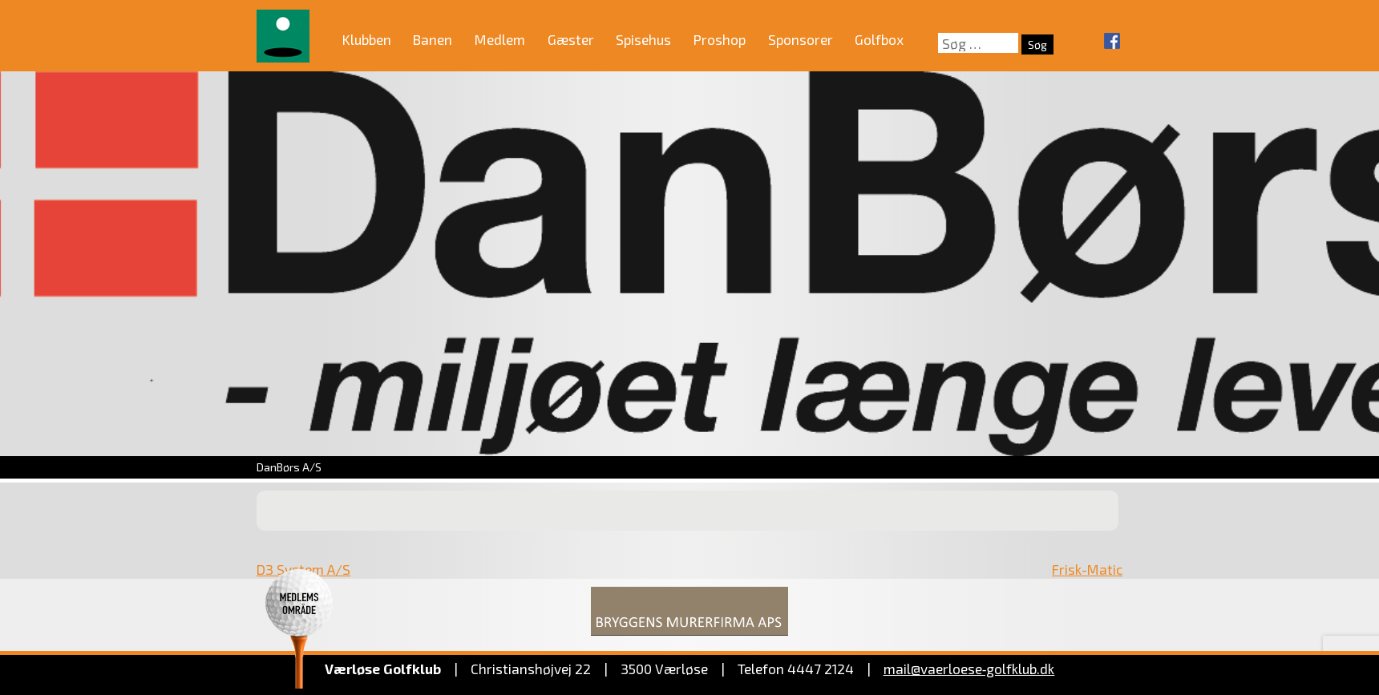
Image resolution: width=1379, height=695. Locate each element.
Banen (432, 39)
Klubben (366, 39)
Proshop (720, 39)
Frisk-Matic (1087, 569)
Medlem (500, 39)
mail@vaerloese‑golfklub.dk (969, 669)
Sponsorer (800, 39)
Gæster (571, 39)
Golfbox (879, 39)
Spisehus (643, 39)
